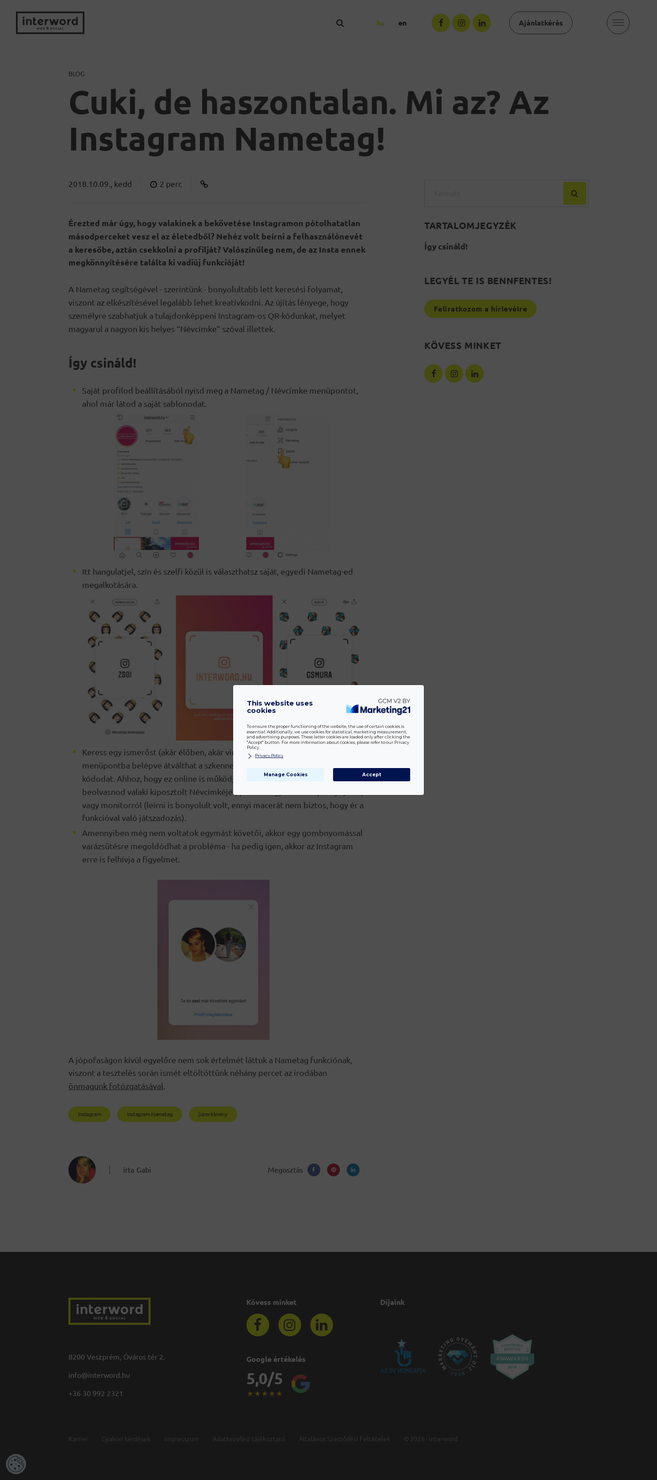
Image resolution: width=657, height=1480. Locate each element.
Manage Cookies (286, 775)
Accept (371, 775)
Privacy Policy (265, 755)
